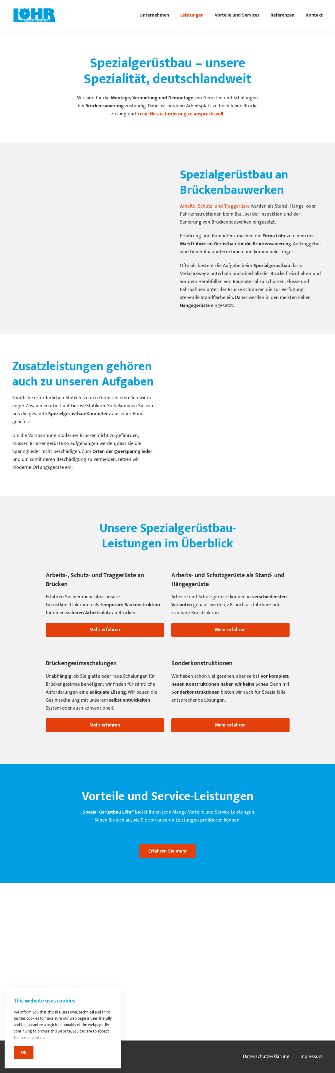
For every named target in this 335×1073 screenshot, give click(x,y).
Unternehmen (154, 15)
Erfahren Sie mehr (167, 851)
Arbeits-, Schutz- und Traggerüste (215, 206)
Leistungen (192, 15)
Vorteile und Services (237, 15)
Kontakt (314, 15)
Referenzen (282, 15)
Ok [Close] (23, 1052)
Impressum (311, 1056)
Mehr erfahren (104, 630)
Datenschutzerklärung (266, 1056)
